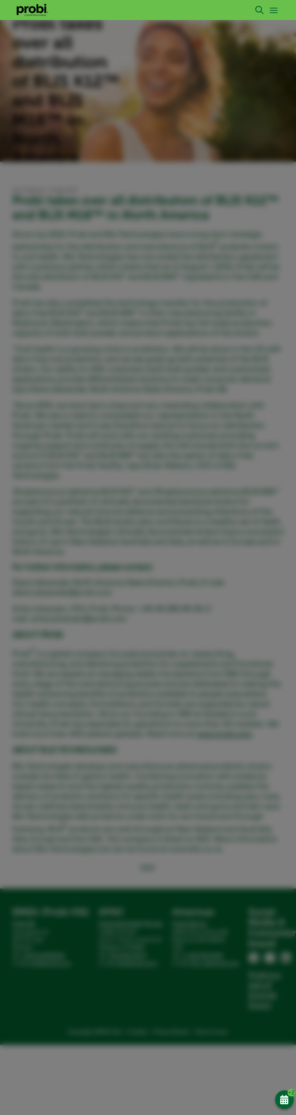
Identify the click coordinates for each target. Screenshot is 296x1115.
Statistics (134, 603)
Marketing (177, 603)
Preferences (90, 603)
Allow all (255, 621)
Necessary (44, 603)
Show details (34, 591)
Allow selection (210, 621)
